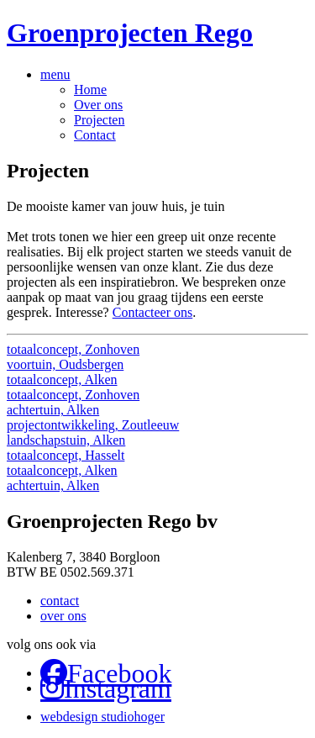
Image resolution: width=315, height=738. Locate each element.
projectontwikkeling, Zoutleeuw (93, 425)
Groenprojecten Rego (130, 33)
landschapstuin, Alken (66, 440)
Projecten (99, 120)
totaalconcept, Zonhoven (73, 349)
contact (59, 600)
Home (90, 89)
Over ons (98, 105)
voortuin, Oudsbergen (65, 364)
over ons (63, 616)
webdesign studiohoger (102, 716)
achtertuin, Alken (53, 410)
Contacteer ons (153, 312)
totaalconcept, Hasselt (65, 455)
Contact (95, 135)
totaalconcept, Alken (62, 379)
